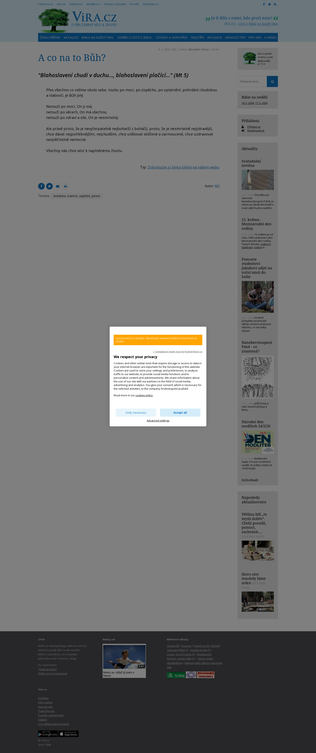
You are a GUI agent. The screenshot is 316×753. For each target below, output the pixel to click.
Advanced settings (158, 420)
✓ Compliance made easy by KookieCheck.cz (177, 351)
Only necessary (136, 412)
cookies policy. (144, 395)
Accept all (180, 412)
